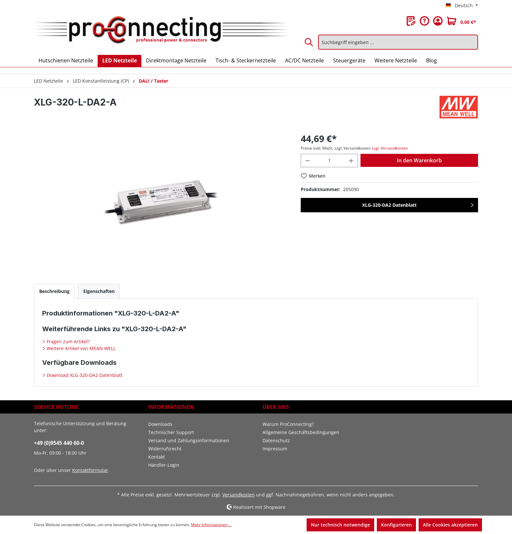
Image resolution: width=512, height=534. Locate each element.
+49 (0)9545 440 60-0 (59, 442)
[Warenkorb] (461, 21)
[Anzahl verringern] (307, 160)
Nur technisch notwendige (340, 525)
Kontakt (156, 457)
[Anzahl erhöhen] (351, 160)
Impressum (275, 448)
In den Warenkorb (419, 160)
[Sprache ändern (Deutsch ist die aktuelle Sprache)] (462, 5)
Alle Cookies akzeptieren (450, 525)
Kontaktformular (90, 470)
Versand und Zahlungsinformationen (188, 440)
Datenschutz (276, 440)
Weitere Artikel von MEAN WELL (80, 348)
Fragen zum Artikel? (67, 341)
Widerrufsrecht (165, 448)
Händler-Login (163, 465)
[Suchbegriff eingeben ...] (398, 42)
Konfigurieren (396, 525)
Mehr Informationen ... (211, 524)
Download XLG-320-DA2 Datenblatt (83, 375)
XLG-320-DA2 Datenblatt (389, 205)
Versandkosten (238, 495)
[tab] (54, 291)
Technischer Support (171, 432)
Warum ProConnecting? (288, 424)
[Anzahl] (329, 160)
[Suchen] (309, 42)
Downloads (160, 424)
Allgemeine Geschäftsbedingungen (301, 432)
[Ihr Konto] (438, 21)
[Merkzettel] (411, 21)
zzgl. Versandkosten (390, 148)
